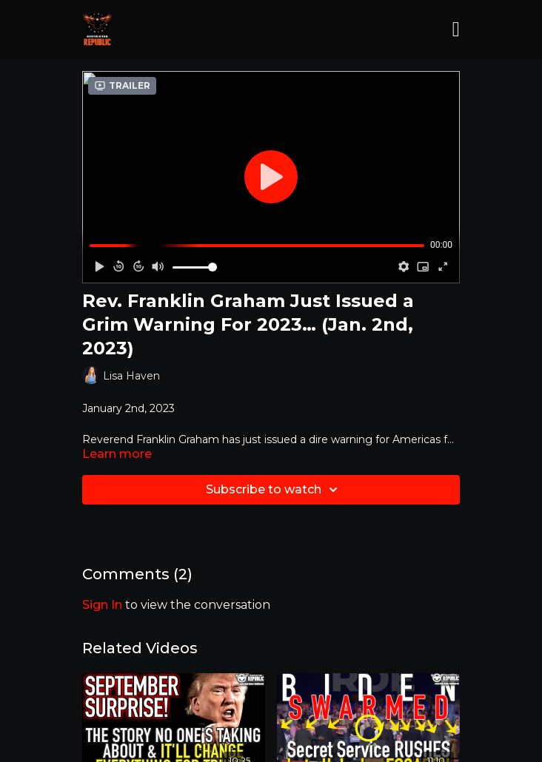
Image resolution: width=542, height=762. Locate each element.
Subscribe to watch (274, 490)
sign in (102, 605)
